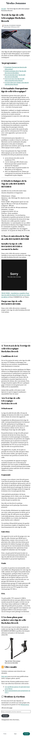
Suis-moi (4, 676)
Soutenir (26, 733)
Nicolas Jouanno (16, 3)
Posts (4, 733)
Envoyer (5, 716)
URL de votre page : (7, 708)
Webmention (24, 704)
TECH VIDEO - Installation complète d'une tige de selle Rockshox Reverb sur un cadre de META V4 (15, 295)
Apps (15, 733)
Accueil (3, 8)
